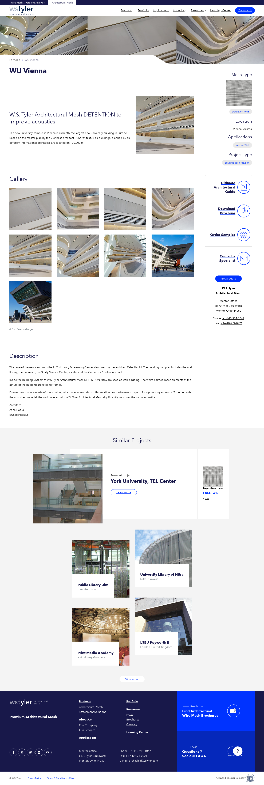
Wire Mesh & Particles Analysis (28, 2)
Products (126, 10)
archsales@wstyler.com (143, 760)
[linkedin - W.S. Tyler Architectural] (39, 752)
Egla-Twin (211, 493)
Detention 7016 (240, 111)
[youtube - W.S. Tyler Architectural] (48, 752)
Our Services (87, 730)
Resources (197, 10)
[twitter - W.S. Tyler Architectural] (30, 752)
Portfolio (143, 10)
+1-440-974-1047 (233, 318)
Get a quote (228, 278)
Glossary (131, 724)
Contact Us (245, 10)
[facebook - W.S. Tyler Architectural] (13, 752)
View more (132, 679)
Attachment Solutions (92, 712)
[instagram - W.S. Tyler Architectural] (22, 752)
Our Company (88, 725)
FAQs (129, 714)
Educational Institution (237, 162)
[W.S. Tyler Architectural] (21, 10)
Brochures (132, 719)
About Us (178, 10)
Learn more (123, 492)
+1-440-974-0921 (231, 323)
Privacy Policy (34, 778)
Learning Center (220, 10)
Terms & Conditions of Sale (60, 778)
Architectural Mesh (62, 2)
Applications (161, 10)
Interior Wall (242, 145)
